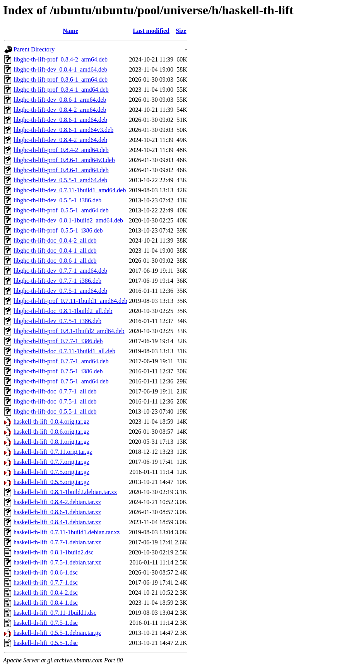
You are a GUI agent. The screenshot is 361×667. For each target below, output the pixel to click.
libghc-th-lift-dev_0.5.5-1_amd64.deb (60, 180)
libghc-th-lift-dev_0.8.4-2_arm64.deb (60, 109)
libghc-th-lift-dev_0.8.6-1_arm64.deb (60, 99)
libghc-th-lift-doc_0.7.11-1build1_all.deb (64, 351)
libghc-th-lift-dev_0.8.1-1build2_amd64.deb (68, 220)
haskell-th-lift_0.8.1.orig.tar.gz (51, 441)
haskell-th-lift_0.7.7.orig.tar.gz (51, 461)
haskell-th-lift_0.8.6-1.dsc (46, 572)
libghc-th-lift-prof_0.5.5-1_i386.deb (58, 230)
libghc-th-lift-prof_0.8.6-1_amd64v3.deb (64, 160)
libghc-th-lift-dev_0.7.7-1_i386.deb (57, 280)
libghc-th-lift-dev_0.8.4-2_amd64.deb (60, 140)
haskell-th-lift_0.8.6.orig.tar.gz (51, 431)
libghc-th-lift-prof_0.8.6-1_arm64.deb (61, 79)
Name (70, 30)
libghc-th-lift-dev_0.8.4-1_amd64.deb (60, 69)
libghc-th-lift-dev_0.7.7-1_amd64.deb (60, 270)
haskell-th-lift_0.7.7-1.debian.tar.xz (57, 542)
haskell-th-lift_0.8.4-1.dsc (46, 602)
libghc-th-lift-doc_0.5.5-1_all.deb (55, 411)
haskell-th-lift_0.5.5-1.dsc (46, 643)
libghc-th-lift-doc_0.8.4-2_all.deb (55, 240)
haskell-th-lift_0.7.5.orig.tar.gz (51, 472)
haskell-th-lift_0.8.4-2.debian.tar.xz (57, 502)
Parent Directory (34, 49)
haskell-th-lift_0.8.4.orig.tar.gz (51, 421)
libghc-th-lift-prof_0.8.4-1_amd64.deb (61, 89)
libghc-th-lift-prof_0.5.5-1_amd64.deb (61, 210)
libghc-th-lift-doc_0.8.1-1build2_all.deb (63, 311)
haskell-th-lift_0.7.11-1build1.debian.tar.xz (67, 532)
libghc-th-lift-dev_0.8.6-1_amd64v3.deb (63, 130)
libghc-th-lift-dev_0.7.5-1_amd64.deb (60, 290)
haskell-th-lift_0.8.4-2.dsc (46, 592)
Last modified (151, 30)
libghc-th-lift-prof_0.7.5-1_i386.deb (58, 371)
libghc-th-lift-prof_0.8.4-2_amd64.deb (61, 150)
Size (181, 30)
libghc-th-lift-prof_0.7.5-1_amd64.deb (61, 381)
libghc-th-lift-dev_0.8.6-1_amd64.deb (60, 119)
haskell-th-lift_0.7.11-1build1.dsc (55, 612)
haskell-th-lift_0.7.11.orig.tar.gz (53, 451)
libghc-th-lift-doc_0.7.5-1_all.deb (55, 401)
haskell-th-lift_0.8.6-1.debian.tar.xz (57, 512)
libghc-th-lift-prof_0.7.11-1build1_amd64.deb (70, 301)
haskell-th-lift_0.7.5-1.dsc (46, 622)
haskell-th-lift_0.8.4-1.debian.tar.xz (57, 522)
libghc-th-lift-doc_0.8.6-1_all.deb (55, 260)
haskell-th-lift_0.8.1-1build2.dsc (54, 552)
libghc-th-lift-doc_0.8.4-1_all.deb (55, 250)
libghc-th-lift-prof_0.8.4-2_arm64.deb (61, 59)
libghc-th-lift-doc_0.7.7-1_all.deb (55, 391)
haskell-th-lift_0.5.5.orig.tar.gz (51, 482)
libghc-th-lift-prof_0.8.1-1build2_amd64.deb (69, 331)
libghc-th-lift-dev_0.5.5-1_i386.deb (57, 200)
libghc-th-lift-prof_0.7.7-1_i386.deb (58, 341)
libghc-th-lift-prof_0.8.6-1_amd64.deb (61, 170)
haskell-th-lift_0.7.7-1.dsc (46, 582)
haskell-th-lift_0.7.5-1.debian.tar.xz (57, 562)
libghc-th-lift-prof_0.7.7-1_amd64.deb (61, 361)
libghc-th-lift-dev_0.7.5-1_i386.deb (57, 321)
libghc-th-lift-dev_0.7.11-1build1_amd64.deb (70, 190)
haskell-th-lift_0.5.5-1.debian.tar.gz (57, 632)
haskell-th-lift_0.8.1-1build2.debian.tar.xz (65, 492)
